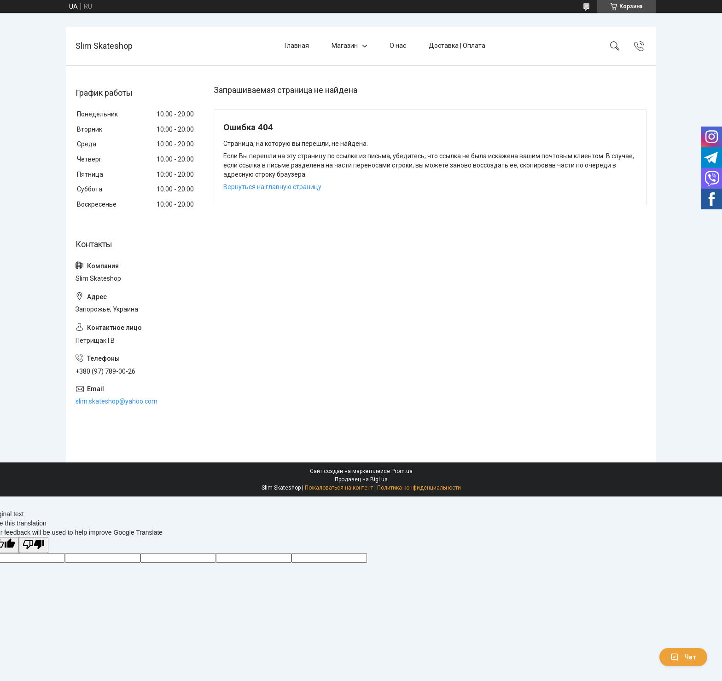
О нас (398, 45)
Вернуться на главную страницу (272, 186)
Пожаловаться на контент (339, 488)
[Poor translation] (33, 545)
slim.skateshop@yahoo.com (116, 401)
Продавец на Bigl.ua (361, 479)
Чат (683, 657)
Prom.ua (402, 471)
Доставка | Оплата (457, 45)
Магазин (345, 45)
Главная (297, 45)
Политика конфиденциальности (419, 488)
